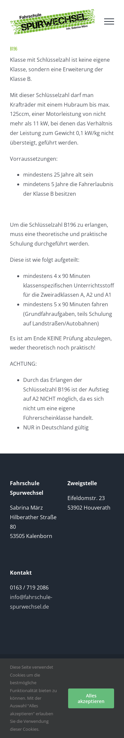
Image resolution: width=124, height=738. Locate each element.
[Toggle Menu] (109, 21)
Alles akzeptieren (91, 698)
